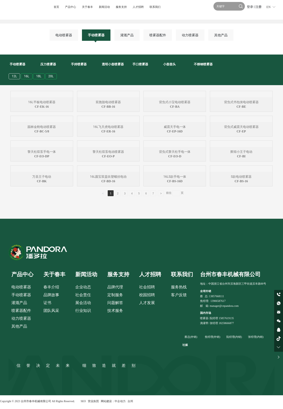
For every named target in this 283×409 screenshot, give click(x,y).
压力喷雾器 (48, 64)
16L (26, 76)
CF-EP (241, 131)
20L (51, 76)
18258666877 (226, 323)
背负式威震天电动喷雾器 (241, 127)
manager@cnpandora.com (224, 305)
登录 (250, 6)
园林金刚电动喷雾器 (42, 127)
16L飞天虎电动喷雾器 (108, 127)
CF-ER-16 (108, 131)
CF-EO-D (174, 156)
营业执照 (93, 401)
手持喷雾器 (79, 64)
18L (38, 76)
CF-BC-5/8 (41, 131)
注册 (258, 6)
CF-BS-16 (241, 181)
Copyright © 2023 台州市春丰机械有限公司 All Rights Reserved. (37, 401)
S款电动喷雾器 (241, 177)
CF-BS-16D (175, 181)
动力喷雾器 (190, 35)
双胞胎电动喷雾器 (108, 102)
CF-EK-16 (42, 106)
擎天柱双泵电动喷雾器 (108, 152)
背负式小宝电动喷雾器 (174, 102)
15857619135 (226, 318)
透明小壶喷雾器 (113, 64)
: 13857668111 (216, 296)
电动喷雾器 (63, 35)
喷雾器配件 (157, 35)
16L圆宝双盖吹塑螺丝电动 (108, 177)
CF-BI (241, 156)
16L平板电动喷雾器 (41, 102)
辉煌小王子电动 (241, 152)
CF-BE (241, 106)
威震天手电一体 (175, 127)
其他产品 (221, 35)
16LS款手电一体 (174, 177)
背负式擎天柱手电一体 (174, 152)
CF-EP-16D (175, 131)
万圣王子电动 (41, 177)
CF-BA (175, 106)
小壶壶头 (169, 64)
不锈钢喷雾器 (203, 64)
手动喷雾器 (96, 35)
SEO (83, 401)
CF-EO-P (108, 156)
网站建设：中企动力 (113, 401)
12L (14, 76)
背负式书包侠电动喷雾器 (241, 102)
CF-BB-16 (108, 106)
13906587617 (218, 301)
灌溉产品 (127, 35)
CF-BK (42, 181)
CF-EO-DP (41, 156)
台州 (130, 401)
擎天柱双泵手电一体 (42, 152)
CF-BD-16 (108, 181)
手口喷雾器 (140, 64)
